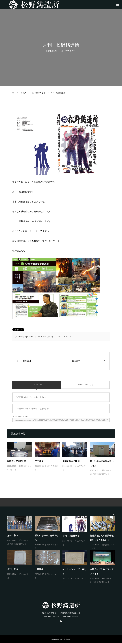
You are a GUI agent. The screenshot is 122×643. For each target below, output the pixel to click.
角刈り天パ (12, 569)
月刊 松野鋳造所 (70, 536)
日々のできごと (68, 51)
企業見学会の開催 (70, 461)
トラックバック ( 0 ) (85, 384)
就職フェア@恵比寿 (16, 461)
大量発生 (39, 569)
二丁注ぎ (39, 461)
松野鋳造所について (101, 474)
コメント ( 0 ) (37, 384)
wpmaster (29, 337)
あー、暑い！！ (14, 535)
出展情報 (23, 466)
